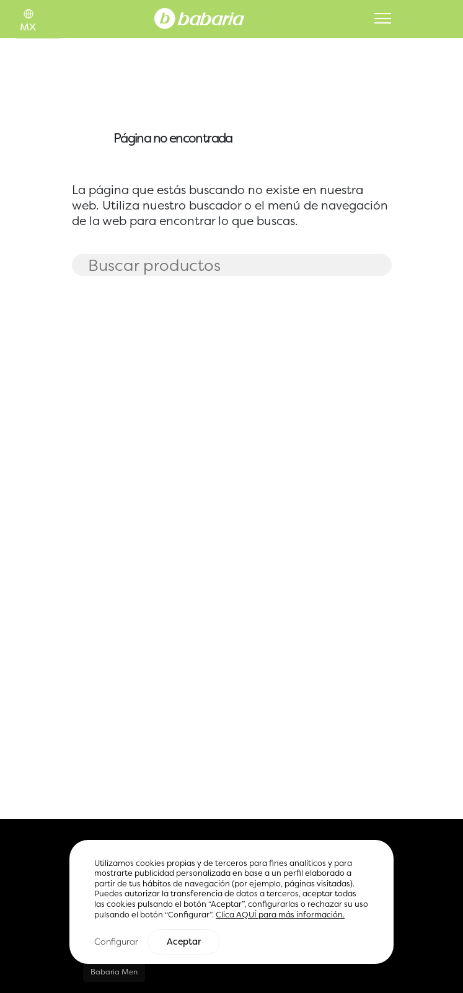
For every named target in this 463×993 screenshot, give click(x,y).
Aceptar (184, 942)
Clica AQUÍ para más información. (280, 915)
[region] (231, 902)
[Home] (199, 17)
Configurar (116, 942)
